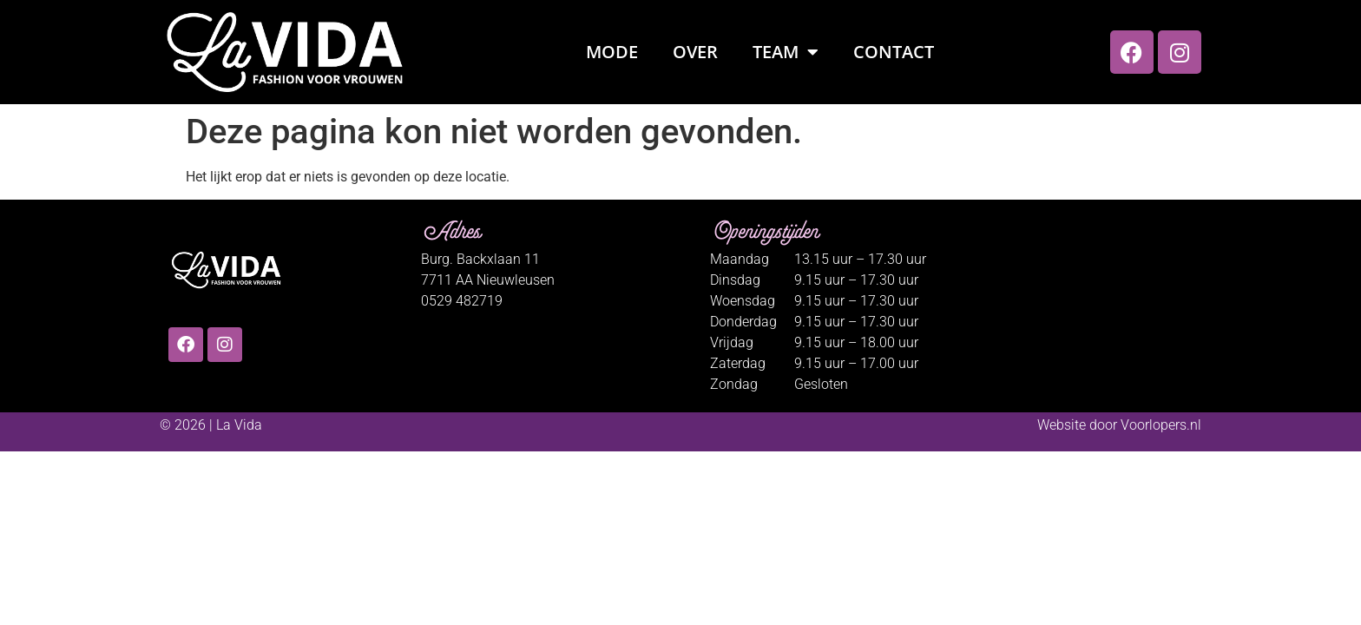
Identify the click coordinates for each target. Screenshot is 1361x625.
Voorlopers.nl (1161, 425)
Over (695, 51)
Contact (893, 51)
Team (786, 52)
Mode (612, 51)
